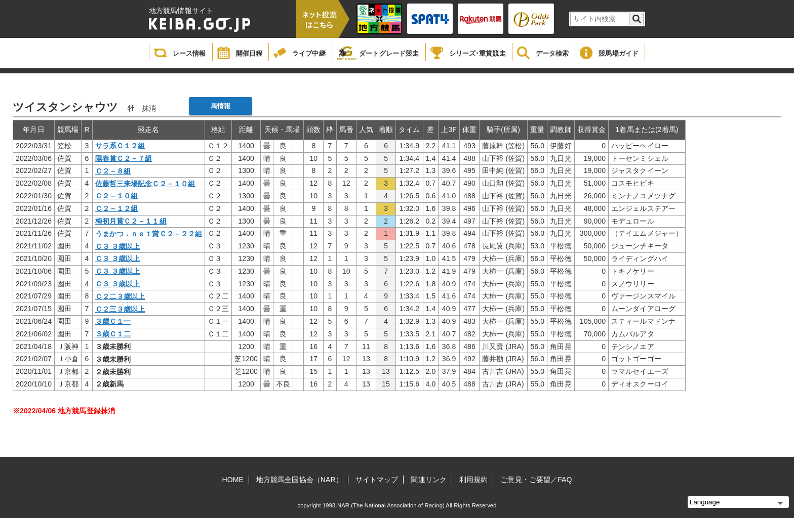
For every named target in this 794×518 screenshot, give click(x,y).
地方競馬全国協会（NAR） (299, 480)
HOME (233, 480)
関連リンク (429, 480)
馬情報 (220, 106)
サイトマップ (377, 480)
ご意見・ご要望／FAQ (536, 480)
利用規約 (473, 480)
